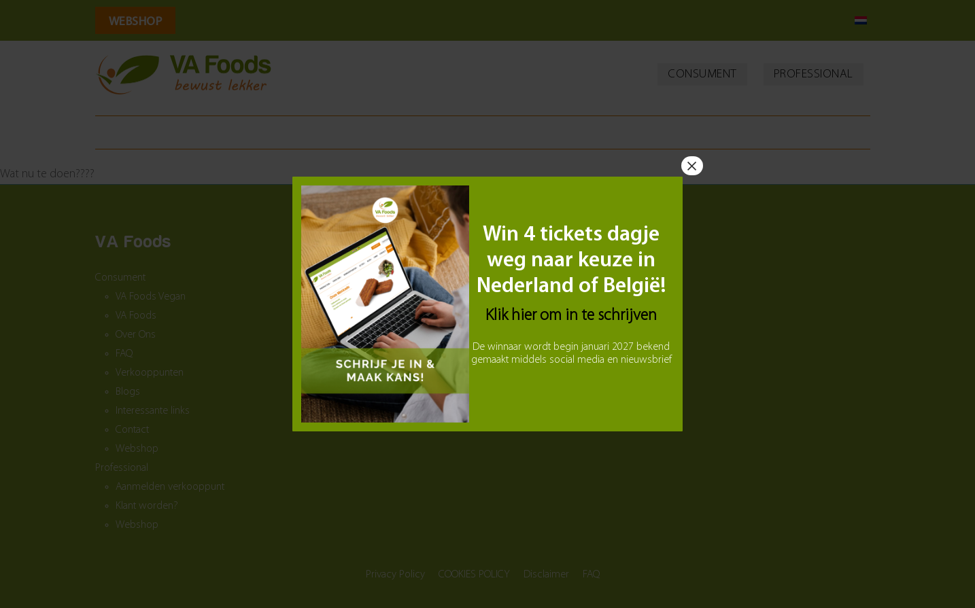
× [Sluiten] (692, 165)
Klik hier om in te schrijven (571, 316)
